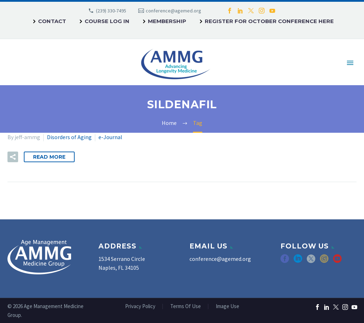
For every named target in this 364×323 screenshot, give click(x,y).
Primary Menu (350, 63)
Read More (49, 157)
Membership (167, 21)
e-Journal (110, 137)
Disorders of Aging (69, 137)
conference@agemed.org (173, 10)
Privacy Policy (140, 306)
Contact (52, 21)
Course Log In (107, 21)
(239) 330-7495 (111, 10)
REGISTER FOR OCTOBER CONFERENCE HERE (269, 21)
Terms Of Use (185, 306)
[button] (12, 157)
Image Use (227, 306)
